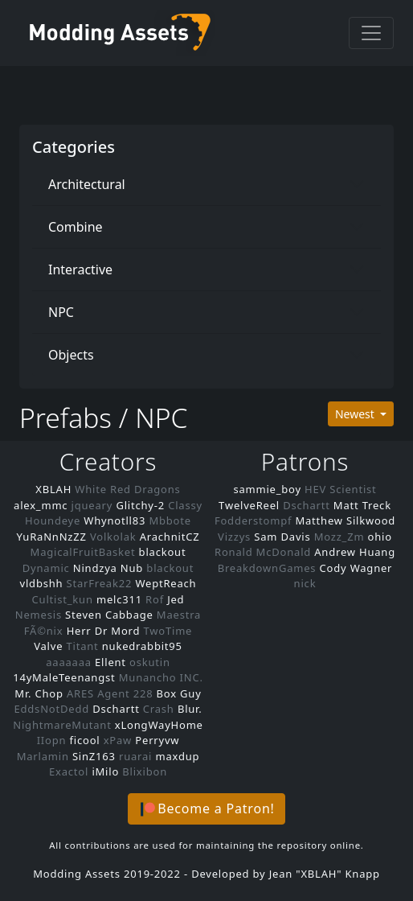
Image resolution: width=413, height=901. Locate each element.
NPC (61, 312)
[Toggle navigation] (371, 33)
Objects (71, 355)
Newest (356, 414)
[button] (206, 809)
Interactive (80, 269)
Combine (75, 227)
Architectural (86, 184)
